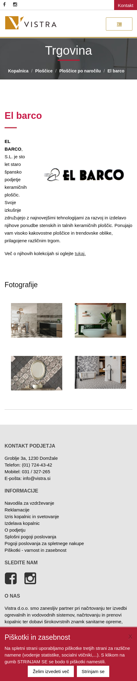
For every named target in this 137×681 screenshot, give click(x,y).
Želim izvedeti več (51, 671)
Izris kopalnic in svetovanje (32, 516)
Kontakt (125, 5)
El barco (115, 70)
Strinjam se (93, 671)
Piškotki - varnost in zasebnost (36, 550)
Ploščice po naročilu (80, 70)
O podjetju (15, 530)
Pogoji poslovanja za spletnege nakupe (44, 543)
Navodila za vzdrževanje (29, 503)
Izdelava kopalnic (22, 523)
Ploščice (43, 70)
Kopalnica (18, 70)
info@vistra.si (36, 478)
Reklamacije (17, 509)
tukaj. (80, 253)
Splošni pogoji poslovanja (30, 536)
